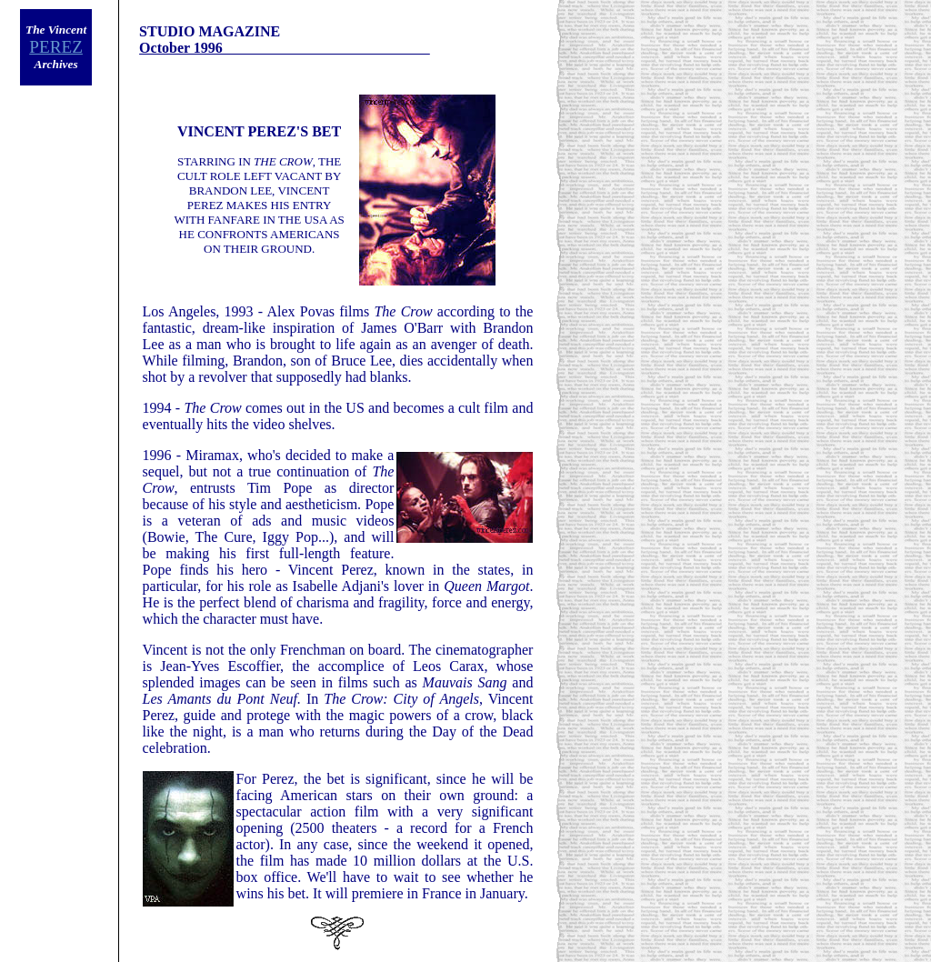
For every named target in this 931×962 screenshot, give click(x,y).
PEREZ (56, 46)
